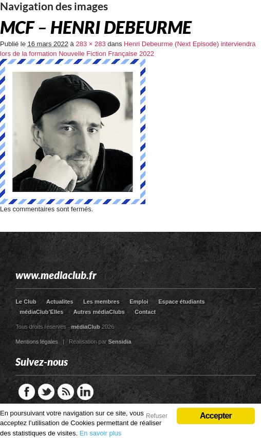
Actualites (59, 301)
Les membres (101, 301)
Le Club (25, 301)
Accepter (216, 415)
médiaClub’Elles (41, 312)
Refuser (156, 416)
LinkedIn (85, 392)
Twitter (46, 392)
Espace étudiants (181, 301)
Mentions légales (36, 342)
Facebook (26, 392)
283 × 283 (90, 44)
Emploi (138, 301)
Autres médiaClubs (99, 312)
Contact (145, 312)
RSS (66, 392)
